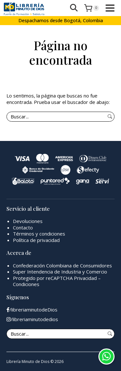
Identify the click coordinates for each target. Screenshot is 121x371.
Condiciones (26, 284)
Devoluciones (28, 221)
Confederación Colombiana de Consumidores (62, 265)
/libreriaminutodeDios (31, 310)
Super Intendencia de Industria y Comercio (60, 271)
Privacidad (85, 278)
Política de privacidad (36, 240)
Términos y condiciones (39, 233)
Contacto (23, 227)
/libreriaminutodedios (32, 319)
